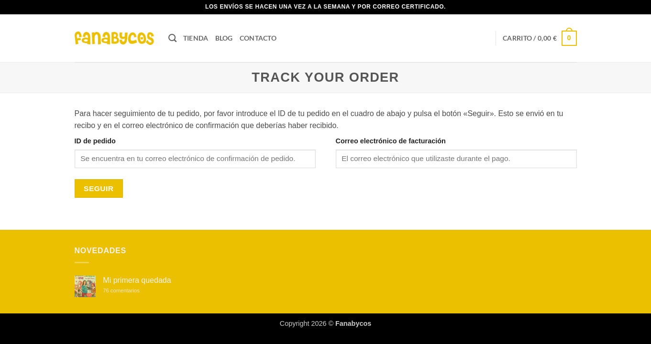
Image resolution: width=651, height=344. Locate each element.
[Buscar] (172, 38)
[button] (539, 38)
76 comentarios (131, 291)
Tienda (196, 38)
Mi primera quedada (137, 280)
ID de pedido (95, 141)
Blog (224, 38)
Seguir (98, 188)
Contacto (258, 38)
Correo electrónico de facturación (391, 141)
